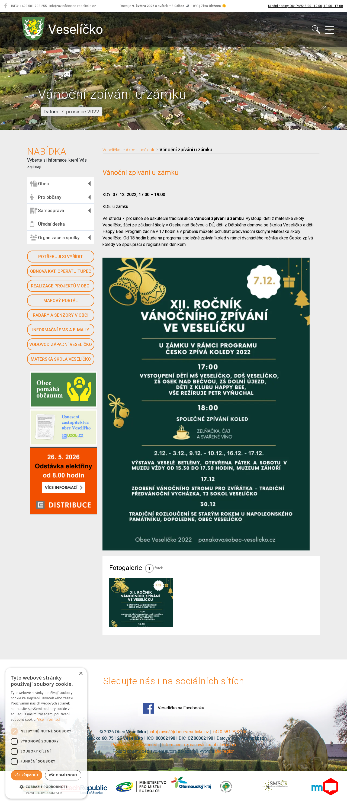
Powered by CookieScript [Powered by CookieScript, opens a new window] (46, 793)
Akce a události (144, 149)
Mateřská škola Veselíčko (61, 359)
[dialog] (46, 733)
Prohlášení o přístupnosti (135, 744)
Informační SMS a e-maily (60, 329)
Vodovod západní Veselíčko (60, 344)
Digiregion (224, 751)
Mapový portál (60, 300)
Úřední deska (47, 224)
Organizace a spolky (54, 238)
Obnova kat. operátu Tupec (60, 271)
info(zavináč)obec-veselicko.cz (179, 731)
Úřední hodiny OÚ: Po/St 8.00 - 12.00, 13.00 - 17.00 (305, 6)
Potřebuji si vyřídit (60, 256)
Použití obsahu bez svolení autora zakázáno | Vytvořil (164, 751)
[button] (46, 786)
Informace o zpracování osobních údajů (199, 744)
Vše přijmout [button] (26, 775)
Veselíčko (112, 149)
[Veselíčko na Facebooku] (5, 6)
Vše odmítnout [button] (63, 775)
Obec (39, 184)
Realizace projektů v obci (61, 286)
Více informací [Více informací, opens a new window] (48, 719)
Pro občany (45, 197)
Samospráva (47, 211)
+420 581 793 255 (230, 731)
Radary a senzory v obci (60, 315)
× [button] (81, 674)
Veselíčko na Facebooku (173, 708)
